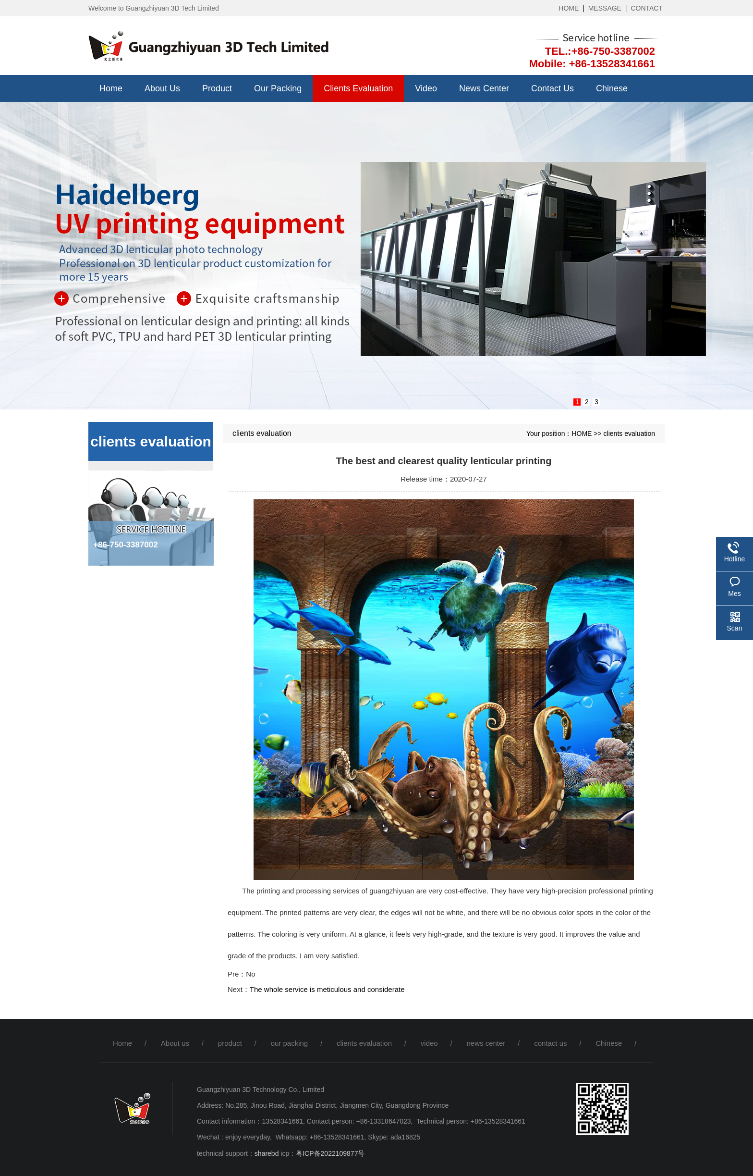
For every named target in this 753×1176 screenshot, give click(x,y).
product (217, 88)
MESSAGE (604, 8)
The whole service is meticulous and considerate (327, 989)
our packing (278, 88)
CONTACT (647, 8)
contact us (552, 88)
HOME (569, 8)
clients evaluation (358, 88)
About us (162, 88)
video (426, 88)
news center (484, 88)
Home (110, 88)
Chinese (612, 88)
